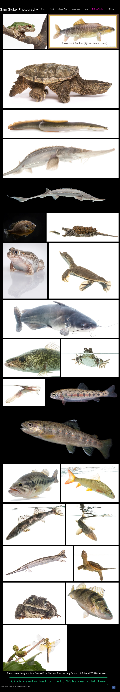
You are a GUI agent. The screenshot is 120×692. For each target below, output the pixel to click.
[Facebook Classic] (113, 687)
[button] (58, 681)
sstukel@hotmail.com (23, 686)
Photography (28, 9)
